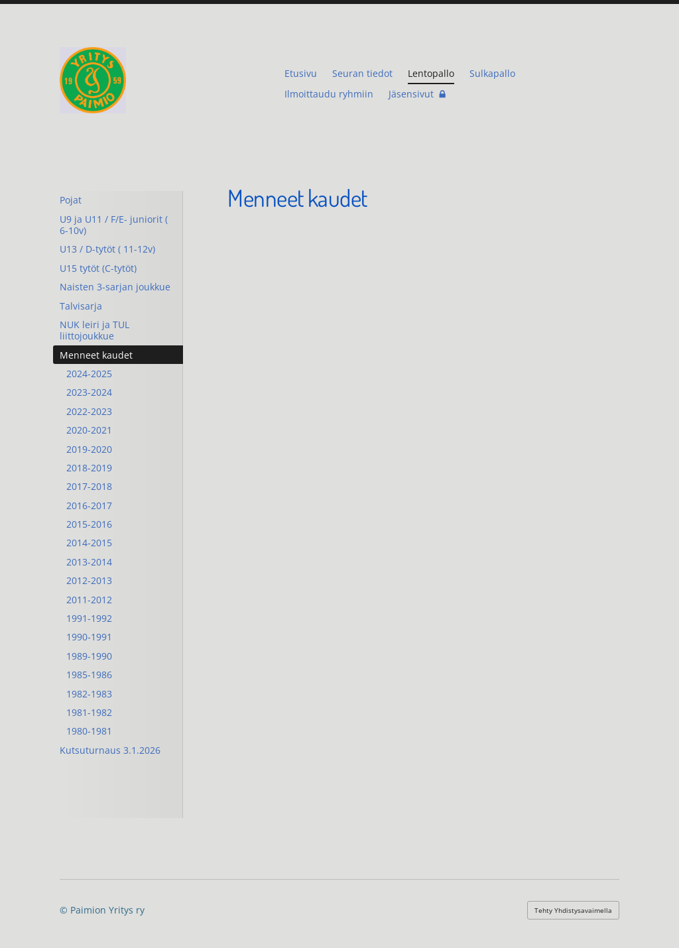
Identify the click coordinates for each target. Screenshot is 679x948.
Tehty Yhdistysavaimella (573, 910)
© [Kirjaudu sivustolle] (65, 910)
